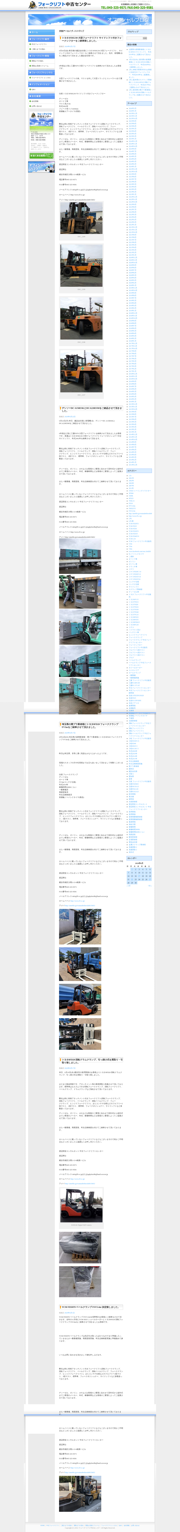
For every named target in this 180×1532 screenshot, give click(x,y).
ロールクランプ (135, 673)
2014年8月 (132, 445)
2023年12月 (133, 169)
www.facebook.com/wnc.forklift (140, 551)
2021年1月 (132, 255)
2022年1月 (132, 225)
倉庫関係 (132, 706)
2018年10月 (133, 318)
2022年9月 (132, 204)
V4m (130, 549)
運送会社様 (133, 842)
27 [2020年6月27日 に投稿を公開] (150, 879)
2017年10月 (133, 349)
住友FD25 (132, 698)
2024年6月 (132, 154)
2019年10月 (133, 290)
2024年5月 (132, 156)
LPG (130, 519)
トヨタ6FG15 (134, 599)
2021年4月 (132, 247)
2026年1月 (132, 111)
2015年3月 (132, 427)
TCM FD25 (133, 526)
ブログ (131, 658)
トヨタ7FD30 (134, 610)
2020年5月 (132, 275)
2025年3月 (132, 134)
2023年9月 (132, 174)
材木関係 (132, 794)
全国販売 (132, 708)
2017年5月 (132, 361)
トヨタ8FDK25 (134, 622)
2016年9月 (132, 381)
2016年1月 (132, 402)
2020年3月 (132, 280)
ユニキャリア (134, 670)
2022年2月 (132, 222)
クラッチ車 (133, 567)
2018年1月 (132, 341)
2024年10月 (133, 146)
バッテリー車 (134, 632)
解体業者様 (133, 837)
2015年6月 (132, 419)
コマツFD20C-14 (135, 572)
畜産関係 (132, 822)
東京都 (131, 797)
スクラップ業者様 (135, 589)
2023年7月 (132, 179)
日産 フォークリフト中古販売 (140, 781)
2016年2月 (132, 399)
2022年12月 (133, 197)
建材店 (131, 769)
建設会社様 (133, 771)
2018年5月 (132, 331)
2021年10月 (133, 232)
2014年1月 (132, 462)
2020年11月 (133, 260)
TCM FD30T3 (134, 531)
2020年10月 (133, 263)
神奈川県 (132, 824)
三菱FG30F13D (134, 683)
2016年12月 (133, 374)
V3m (130, 544)
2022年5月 (132, 215)
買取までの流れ (37, 61)
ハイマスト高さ (135, 630)
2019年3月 (132, 306)
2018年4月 (132, 333)
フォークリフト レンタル (41, 72)
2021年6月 (132, 242)
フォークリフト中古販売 (138, 647)
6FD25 (131, 498)
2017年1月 (132, 371)
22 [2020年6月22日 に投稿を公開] (132, 879)
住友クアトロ (134, 703)
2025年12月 (133, 113)
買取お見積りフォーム (40, 66)
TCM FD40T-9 (134, 536)
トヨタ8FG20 (134, 625)
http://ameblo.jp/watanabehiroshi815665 (142, 514)
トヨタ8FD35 (134, 620)
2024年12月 (133, 141)
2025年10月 (133, 118)
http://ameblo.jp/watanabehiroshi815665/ (80, 905)
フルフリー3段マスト (137, 655)
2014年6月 (132, 450)
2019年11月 (133, 288)
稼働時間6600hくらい (137, 832)
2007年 (131, 486)
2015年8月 (132, 414)
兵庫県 (131, 711)
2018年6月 (132, 328)
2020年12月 (133, 258)
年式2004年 (133, 751)
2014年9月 (132, 442)
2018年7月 (132, 326)
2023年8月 (132, 177)
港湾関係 (132, 812)
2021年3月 (132, 250)
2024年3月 (132, 161)
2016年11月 (133, 376)
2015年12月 (133, 404)
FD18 (131, 503)
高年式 (131, 852)
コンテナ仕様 (134, 582)
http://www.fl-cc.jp (135, 516)
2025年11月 (133, 116)
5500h (131, 496)
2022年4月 (132, 217)
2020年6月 (132, 273)
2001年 (131, 478)
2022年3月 (132, 220)
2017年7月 (132, 356)
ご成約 (131, 556)
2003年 (131, 483)
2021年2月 (132, 252)
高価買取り (133, 847)
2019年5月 (132, 300)
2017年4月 (132, 364)
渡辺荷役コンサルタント (138, 804)
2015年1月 (132, 432)
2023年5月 (132, 184)
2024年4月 (132, 159)
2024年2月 (132, 164)
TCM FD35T (133, 534)
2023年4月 (132, 187)
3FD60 (131, 493)
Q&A (33, 89)
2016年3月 (132, 397)
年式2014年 (133, 756)
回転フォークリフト (136, 728)
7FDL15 (132, 501)
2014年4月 (132, 455)
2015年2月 (132, 429)
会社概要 (41, 96)
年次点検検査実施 (135, 764)
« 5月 (128, 886)
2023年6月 (132, 182)
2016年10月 (133, 379)
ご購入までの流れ (38, 49)
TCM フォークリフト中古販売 (140, 541)
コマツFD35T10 (134, 579)
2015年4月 (132, 424)
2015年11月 (133, 407)
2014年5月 (132, 452)
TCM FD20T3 (134, 524)
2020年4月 (132, 278)
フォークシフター (135, 645)
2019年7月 (132, 298)
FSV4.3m (132, 511)
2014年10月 (133, 440)
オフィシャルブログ (41, 167)
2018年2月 (132, 338)
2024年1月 (132, 167)
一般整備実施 (134, 678)
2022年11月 (133, 199)
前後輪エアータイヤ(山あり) (139, 713)
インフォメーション (41, 84)
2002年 (131, 481)
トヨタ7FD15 (134, 602)
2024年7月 (132, 151)
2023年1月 (132, 194)
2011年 (131, 488)
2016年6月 (132, 389)
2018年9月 (132, 321)
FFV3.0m (132, 506)
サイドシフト (134, 587)
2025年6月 (132, 126)
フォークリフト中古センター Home (41, 32)
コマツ (131, 569)
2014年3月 (132, 457)
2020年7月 (132, 270)
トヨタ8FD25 (134, 617)
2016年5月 (132, 391)
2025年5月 (132, 129)
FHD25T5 (132, 508)
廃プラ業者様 (134, 766)
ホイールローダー (135, 668)
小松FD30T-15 (134, 741)
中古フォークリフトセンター (140, 688)
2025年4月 (132, 131)
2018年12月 (133, 313)
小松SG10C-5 (134, 749)
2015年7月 (132, 417)
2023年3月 (132, 189)
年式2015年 (133, 759)
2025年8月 (132, 124)
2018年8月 (132, 323)
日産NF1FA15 (134, 786)
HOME (42, 1525)
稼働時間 (132, 827)
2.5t (130, 476)
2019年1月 (132, 311)
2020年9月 (132, 265)
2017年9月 (132, 351)
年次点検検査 (134, 761)
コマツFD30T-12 (135, 574)
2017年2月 (132, 369)
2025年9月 (132, 121)
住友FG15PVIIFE (135, 701)
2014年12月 (133, 434)
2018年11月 (133, 316)
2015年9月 (132, 412)
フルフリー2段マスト (137, 650)
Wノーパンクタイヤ (136, 554)
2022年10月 (133, 202)
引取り (131, 774)
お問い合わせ (37, 106)
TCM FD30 (133, 529)
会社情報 (35, 101)
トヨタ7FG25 (134, 615)
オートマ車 (133, 559)
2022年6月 (132, 212)
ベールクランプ (135, 660)
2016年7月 (132, 386)
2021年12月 (133, 227)
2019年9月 (132, 293)
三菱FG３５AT (134, 685)
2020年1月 (132, 285)
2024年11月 (133, 144)
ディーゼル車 (134, 592)
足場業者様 (133, 840)
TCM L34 (132, 539)
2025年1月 (132, 139)
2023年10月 (133, 172)
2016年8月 (132, 384)
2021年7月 (132, 240)
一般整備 (132, 675)
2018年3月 (132, 336)
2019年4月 (132, 303)
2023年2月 (132, 192)
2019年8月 (132, 295)
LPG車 (131, 521)
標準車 (131, 799)
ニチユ (131, 627)
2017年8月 (132, 354)
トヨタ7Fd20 (133, 604)
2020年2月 (132, 283)
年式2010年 (133, 754)
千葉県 (131, 718)
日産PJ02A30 (133, 789)
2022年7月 (132, 209)
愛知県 (131, 776)
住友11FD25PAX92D (136, 695)
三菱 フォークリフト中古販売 (140, 680)
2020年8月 (132, 268)
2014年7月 (132, 447)
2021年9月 (132, 235)
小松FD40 (132, 744)
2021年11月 (133, 230)
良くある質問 (41, 156)
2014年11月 (133, 437)
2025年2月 (132, 136)
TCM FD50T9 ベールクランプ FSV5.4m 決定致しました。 (91, 1307)
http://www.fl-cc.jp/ (77, 901)
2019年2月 (132, 308)
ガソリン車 (133, 564)
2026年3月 (132, 108)
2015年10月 (133, 409)
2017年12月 (133, 343)
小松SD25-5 (133, 746)
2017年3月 (132, 366)
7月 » (150, 886)
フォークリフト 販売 (41, 39)
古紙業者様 (133, 721)
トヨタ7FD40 (134, 612)
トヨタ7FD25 (134, 607)
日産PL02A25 (134, 792)
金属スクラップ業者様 (137, 845)
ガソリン (132, 562)
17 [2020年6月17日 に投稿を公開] (139, 876)
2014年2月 (132, 460)
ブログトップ (132, 32)
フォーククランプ (135, 637)
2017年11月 (133, 346)
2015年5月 (132, 422)
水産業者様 (133, 802)
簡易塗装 (132, 835)
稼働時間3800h (134, 829)
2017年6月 (132, 359)
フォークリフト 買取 (41, 56)
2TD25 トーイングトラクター (140, 491)
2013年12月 (133, 465)
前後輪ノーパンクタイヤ (138, 716)
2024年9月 (132, 149)
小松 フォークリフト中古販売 (140, 738)
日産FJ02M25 (134, 784)
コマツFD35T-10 (135, 577)
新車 (130, 779)
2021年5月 (132, 245)
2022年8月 (132, 207)
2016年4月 (132, 394)
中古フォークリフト (39, 44)
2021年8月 (132, 237)
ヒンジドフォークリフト (138, 635)
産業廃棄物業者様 (135, 817)
